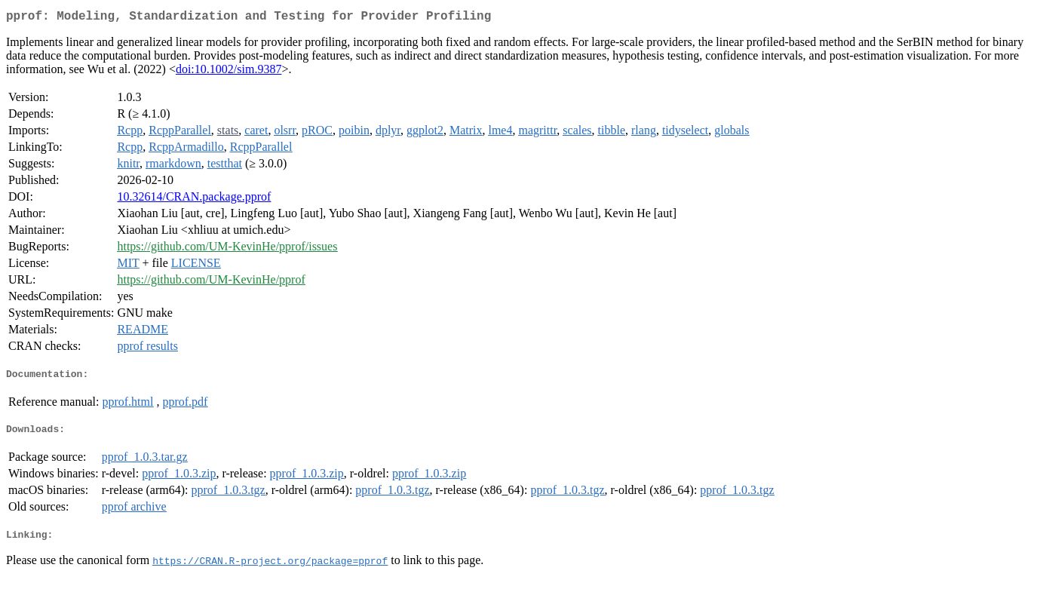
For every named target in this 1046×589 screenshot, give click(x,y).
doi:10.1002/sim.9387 (228, 72)
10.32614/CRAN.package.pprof (194, 199)
